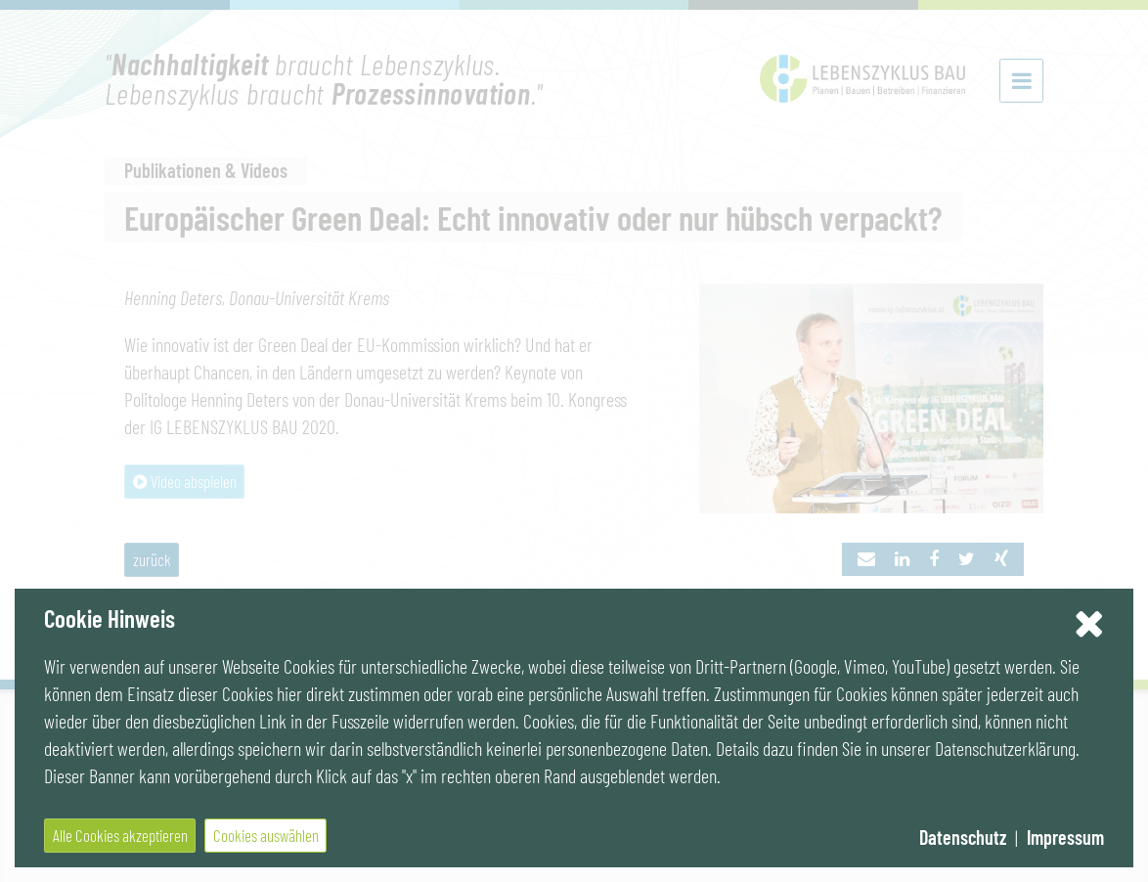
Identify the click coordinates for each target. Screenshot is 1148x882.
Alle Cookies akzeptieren (120, 835)
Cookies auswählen (266, 835)
